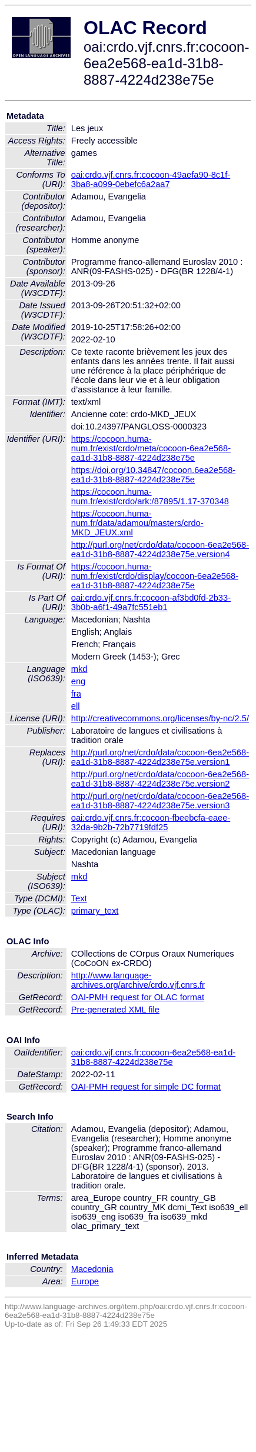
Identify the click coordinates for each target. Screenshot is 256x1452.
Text (79, 898)
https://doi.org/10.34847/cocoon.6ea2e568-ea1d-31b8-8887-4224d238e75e (153, 474)
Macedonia (92, 1269)
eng (78, 681)
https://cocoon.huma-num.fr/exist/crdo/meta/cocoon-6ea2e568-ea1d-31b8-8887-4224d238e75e (151, 448)
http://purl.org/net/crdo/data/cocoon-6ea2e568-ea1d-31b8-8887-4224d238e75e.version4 (160, 549)
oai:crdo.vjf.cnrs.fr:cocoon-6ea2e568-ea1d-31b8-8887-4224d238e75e (153, 1057)
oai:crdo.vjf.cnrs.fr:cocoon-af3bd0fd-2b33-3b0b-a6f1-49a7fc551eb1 (151, 602)
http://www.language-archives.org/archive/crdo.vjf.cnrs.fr (138, 980)
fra (76, 693)
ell (75, 706)
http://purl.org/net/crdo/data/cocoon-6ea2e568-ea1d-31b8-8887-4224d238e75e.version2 (160, 779)
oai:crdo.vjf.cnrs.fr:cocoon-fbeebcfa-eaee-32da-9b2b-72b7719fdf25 (150, 822)
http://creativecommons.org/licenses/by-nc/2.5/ (160, 718)
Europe (85, 1281)
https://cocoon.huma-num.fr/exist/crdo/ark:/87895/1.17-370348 (150, 496)
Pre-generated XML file (115, 1009)
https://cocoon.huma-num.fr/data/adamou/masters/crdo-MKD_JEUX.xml (137, 523)
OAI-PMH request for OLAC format (137, 997)
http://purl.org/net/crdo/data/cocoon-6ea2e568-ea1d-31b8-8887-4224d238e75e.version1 (160, 757)
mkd (79, 669)
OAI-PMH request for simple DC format (146, 1086)
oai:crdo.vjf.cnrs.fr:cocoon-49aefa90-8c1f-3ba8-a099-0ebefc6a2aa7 (150, 179)
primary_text (95, 910)
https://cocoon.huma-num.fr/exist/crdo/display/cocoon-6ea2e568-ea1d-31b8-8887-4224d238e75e (154, 576)
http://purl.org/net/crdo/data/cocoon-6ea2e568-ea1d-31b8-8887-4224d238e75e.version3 (160, 800)
